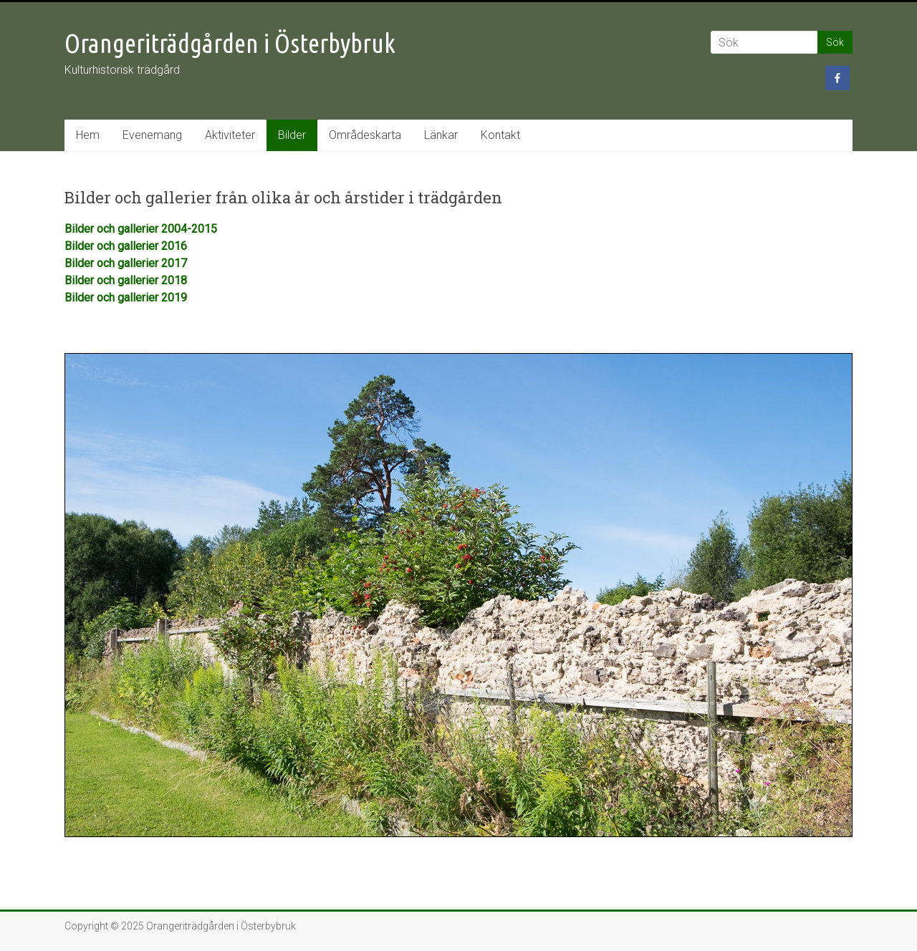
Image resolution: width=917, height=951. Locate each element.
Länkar (441, 135)
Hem (88, 135)
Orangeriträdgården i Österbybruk (229, 43)
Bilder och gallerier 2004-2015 (140, 229)
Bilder (292, 135)
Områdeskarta (365, 135)
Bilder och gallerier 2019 (125, 297)
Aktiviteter (230, 135)
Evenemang (152, 135)
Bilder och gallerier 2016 (125, 246)
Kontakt (500, 135)
